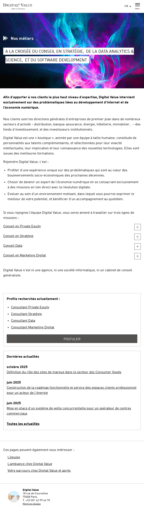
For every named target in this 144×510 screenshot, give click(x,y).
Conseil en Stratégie (18, 236)
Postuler (72, 339)
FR (128, 6)
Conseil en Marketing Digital (24, 255)
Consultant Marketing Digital (32, 327)
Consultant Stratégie (26, 314)
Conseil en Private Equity (22, 226)
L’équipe (14, 457)
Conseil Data (12, 246)
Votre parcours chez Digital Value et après (39, 471)
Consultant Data (23, 321)
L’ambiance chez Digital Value (30, 464)
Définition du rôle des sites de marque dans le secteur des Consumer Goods (64, 372)
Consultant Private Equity (30, 307)
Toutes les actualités (23, 424)
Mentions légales (32, 504)
